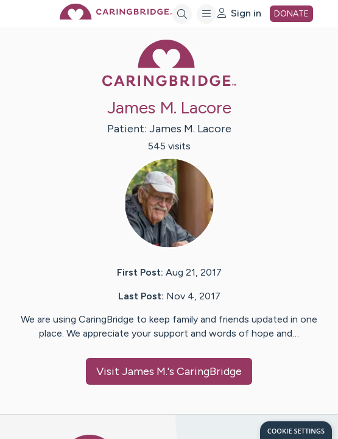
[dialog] (296, 430)
